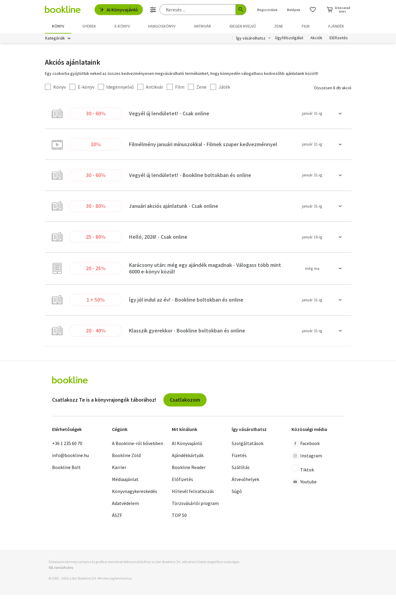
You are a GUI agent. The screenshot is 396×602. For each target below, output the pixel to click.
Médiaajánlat (125, 486)
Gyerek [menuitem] (89, 26)
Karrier (119, 474)
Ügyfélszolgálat (289, 38)
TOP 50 (179, 522)
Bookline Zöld (126, 462)
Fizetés (239, 462)
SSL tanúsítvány (60, 575)
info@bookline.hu (70, 462)
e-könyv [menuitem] (122, 26)
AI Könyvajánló (118, 10)
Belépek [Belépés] (293, 9)
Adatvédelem (125, 510)
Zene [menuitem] (278, 26)
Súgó (237, 498)
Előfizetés (339, 38)
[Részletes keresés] (153, 9)
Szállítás (241, 474)
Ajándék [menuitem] (336, 26)
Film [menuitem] (305, 26)
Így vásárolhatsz (250, 38)
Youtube (304, 489)
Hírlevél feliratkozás (193, 498)
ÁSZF (117, 522)
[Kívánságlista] (312, 9)
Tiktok (303, 475)
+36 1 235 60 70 (67, 450)
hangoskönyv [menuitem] (161, 26)
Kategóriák (55, 38)
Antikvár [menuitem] (202, 26)
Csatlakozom (185, 406)
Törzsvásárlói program (195, 510)
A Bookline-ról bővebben (137, 450)
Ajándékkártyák (188, 462)
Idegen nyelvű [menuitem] (243, 26)
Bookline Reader (189, 474)
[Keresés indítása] (241, 9)
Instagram (307, 463)
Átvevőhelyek (245, 486)
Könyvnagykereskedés (134, 498)
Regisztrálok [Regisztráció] (267, 9)
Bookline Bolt (66, 474)
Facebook (306, 450)
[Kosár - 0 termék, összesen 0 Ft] (338, 9)
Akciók (316, 38)
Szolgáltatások (247, 450)
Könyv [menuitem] (58, 26)
